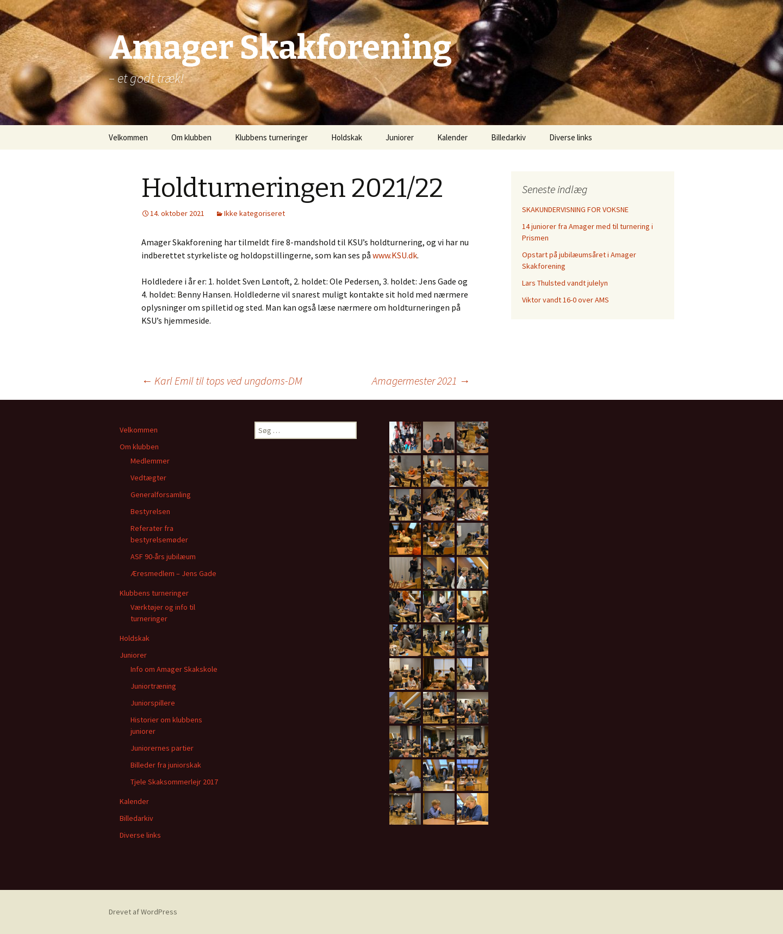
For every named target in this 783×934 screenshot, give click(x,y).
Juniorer (400, 137)
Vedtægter (148, 478)
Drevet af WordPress (143, 912)
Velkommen (128, 137)
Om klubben (191, 137)
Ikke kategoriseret (254, 213)
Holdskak (346, 137)
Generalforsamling (160, 494)
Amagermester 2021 (421, 380)
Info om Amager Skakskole (173, 669)
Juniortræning (153, 686)
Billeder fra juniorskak (165, 765)
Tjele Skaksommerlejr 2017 (174, 782)
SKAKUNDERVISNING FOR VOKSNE (575, 209)
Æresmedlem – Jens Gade (173, 573)
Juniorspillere (152, 703)
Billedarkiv (508, 137)
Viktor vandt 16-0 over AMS (565, 300)
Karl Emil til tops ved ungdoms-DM (221, 380)
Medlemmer (150, 461)
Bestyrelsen (150, 511)
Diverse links (570, 137)
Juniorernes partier (162, 748)
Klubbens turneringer (271, 137)
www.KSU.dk (394, 255)
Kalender (452, 137)
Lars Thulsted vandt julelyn (565, 283)
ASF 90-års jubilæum (163, 556)
